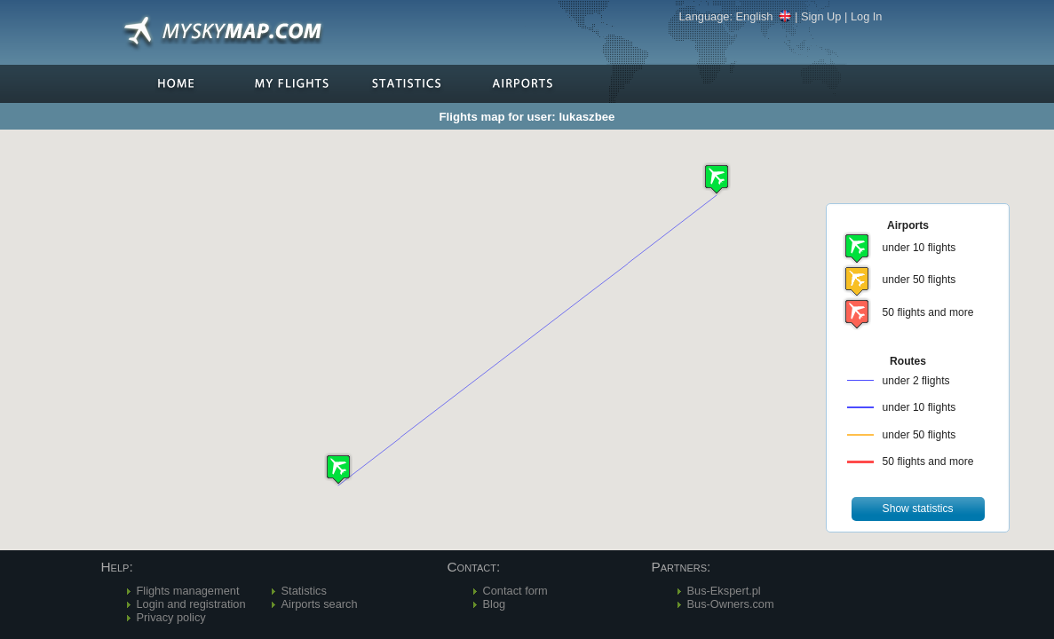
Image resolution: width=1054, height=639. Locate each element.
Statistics (304, 590)
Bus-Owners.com (730, 604)
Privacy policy (171, 617)
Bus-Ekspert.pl (724, 590)
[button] (338, 469)
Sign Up (821, 16)
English (764, 16)
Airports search (319, 604)
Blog (494, 604)
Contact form (515, 590)
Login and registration (191, 604)
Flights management (188, 590)
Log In (867, 16)
